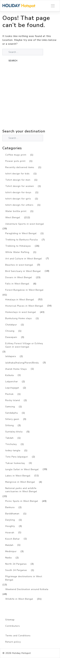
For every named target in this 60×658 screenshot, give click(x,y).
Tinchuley (11, 444)
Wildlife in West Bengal (19, 598)
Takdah (9, 437)
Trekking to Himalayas (18, 245)
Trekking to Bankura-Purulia (21, 239)
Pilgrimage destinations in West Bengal (23, 578)
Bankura (10, 507)
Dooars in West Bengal (18, 277)
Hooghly (10, 526)
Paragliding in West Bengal (21, 233)
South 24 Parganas (16, 570)
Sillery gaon (12, 419)
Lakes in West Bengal (17, 475)
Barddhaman (12, 513)
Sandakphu (11, 412)
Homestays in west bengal (20, 312)
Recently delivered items (19, 167)
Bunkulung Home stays (18, 318)
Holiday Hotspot (21, 653)
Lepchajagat (12, 387)
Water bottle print (15, 211)
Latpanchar (11, 381)
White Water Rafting (17, 252)
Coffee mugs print (15, 154)
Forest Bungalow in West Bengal (24, 289)
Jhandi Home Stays (16, 369)
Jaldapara (10, 356)
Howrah (9, 532)
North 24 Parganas (16, 563)
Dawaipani (11, 337)
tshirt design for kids (17, 173)
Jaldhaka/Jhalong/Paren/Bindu (22, 362)
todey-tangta (12, 450)
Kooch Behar (12, 538)
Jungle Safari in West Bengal (22, 469)
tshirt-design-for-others (19, 204)
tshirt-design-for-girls (18, 198)
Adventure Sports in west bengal (24, 223)
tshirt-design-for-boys (18, 192)
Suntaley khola (14, 431)
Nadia (8, 557)
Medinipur (11, 551)
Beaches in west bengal (19, 264)
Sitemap (10, 619)
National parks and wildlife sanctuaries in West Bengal (21, 490)
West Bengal (12, 217)
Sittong (9, 425)
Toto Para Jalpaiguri (16, 456)
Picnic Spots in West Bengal (21, 501)
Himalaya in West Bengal (19, 299)
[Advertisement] (30, 98)
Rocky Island (12, 400)
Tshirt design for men (17, 179)
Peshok (9, 394)
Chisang (9, 330)
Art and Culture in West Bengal (23, 258)
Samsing (10, 406)
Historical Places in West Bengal (24, 305)
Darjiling (10, 519)
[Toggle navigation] (52, 6)
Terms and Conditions (18, 635)
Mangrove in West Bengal (20, 481)
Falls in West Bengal (17, 283)
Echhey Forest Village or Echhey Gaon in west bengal (24, 345)
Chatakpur (11, 324)
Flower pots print (15, 161)
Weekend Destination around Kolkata (26, 589)
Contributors (12, 625)
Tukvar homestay (15, 463)
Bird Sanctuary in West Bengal (23, 271)
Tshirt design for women (19, 186)
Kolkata (9, 375)
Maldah (9, 545)
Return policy (13, 641)
